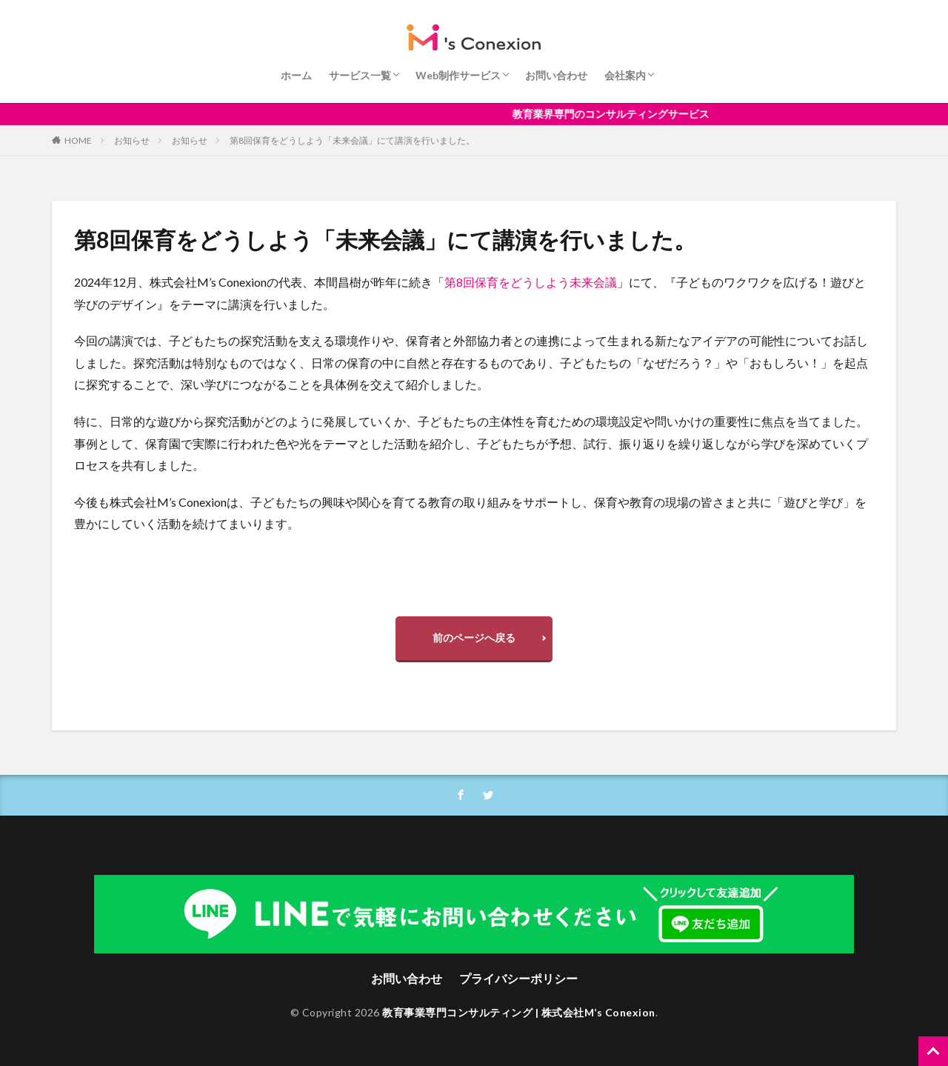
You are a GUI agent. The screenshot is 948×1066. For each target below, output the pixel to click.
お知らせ (132, 140)
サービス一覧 (360, 75)
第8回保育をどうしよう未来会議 (530, 282)
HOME (78, 140)
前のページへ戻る (474, 637)
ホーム (296, 75)
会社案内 (625, 75)
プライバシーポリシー (518, 978)
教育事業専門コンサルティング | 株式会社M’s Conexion (518, 1012)
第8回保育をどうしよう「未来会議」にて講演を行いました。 (352, 140)
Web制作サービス (458, 75)
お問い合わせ (556, 75)
